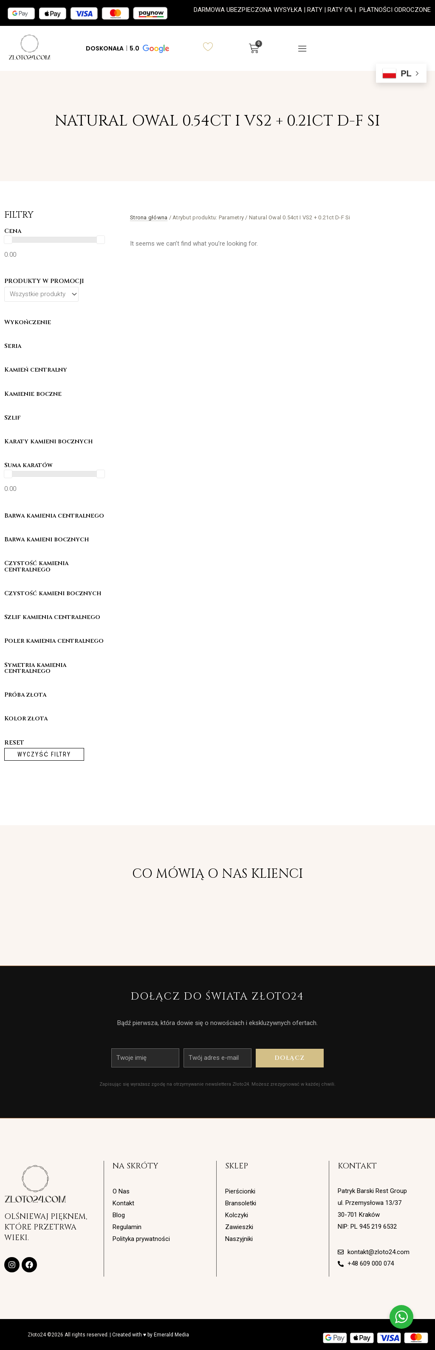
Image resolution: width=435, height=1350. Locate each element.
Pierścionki (240, 1191)
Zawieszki (239, 1227)
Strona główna (148, 217)
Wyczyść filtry (44, 754)
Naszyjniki (239, 1239)
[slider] (8, 239)
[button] (127, 48)
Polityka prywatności (141, 1239)
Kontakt (123, 1203)
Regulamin (127, 1227)
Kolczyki (236, 1215)
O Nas (121, 1191)
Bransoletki (240, 1203)
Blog (119, 1215)
